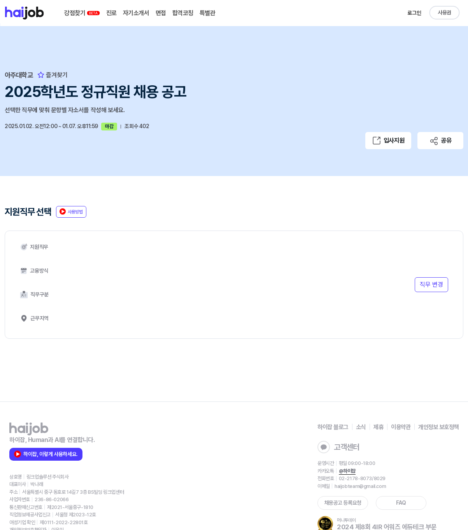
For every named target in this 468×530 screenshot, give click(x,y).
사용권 (444, 13)
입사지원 (388, 139)
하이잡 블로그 (325, 388)
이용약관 (396, 388)
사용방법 (74, 214)
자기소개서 (138, 13)
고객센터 (330, 408)
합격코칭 (184, 13)
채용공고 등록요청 (334, 464)
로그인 (414, 13)
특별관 (209, 13)
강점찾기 (84, 13)
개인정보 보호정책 (437, 388)
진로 (113, 13)
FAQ (393, 464)
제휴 (373, 388)
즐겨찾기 (54, 75)
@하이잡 (338, 432)
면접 (162, 13)
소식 (355, 388)
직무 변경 (430, 264)
